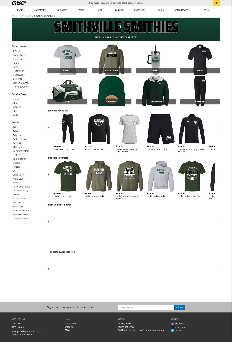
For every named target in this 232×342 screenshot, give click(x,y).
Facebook (177, 323)
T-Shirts (21, 9)
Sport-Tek (18, 206)
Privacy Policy (124, 323)
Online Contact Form (22, 334)
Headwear (118, 9)
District (16, 155)
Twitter (176, 330)
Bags (99, 9)
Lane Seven (19, 174)
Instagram (178, 327)
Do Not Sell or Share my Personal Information (141, 330)
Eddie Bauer (19, 158)
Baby (15, 114)
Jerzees (16, 166)
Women (17, 107)
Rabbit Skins (19, 198)
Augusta (17, 135)
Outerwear (139, 9)
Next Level (18, 178)
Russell (16, 202)
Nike (15, 182)
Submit (179, 307)
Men (15, 103)
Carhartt (17, 143)
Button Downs (181, 9)
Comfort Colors (21, 151)
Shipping (69, 326)
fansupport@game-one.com (26, 331)
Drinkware (62, 9)
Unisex (16, 99)
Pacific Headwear (22, 186)
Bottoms (159, 9)
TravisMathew (20, 214)
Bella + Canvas (20, 139)
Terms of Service (126, 326)
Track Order (71, 323)
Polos (81, 9)
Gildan (16, 163)
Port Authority (20, 190)
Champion (18, 147)
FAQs (67, 330)
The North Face (21, 210)
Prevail (16, 194)
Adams (16, 127)
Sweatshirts (40, 9)
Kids (15, 111)
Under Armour (21, 218)
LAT (15, 170)
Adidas (16, 131)
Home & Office (21, 86)
